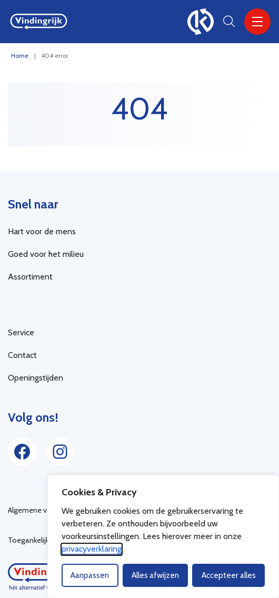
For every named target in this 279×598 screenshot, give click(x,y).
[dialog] (163, 536)
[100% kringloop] (200, 21)
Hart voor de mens (42, 231)
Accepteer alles (229, 575)
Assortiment (30, 277)
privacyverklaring (92, 549)
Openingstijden (35, 378)
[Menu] (257, 21)
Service (21, 332)
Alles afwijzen (155, 575)
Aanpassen (90, 575)
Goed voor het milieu (46, 254)
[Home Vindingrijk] (38, 21)
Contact (22, 355)
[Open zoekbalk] (229, 21)
